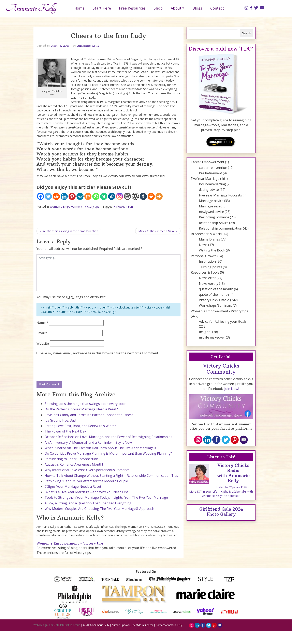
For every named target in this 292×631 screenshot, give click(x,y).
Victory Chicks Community (221, 369)
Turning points (210, 267)
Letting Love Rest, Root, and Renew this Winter (80, 426)
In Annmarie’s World (206, 234)
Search (246, 33)
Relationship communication (220, 228)
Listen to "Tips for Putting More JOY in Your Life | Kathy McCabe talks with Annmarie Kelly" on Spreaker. (221, 491)
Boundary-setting (212, 184)
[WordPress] (135, 196)
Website (42, 343)
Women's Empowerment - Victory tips (74, 206)
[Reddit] (56, 196)
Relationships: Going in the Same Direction (70, 231)
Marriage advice (211, 200)
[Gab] (103, 196)
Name (42, 322)
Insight (204, 332)
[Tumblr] (143, 196)
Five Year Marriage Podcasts (220, 195)
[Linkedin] (64, 196)
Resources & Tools (205, 272)
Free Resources (132, 8)
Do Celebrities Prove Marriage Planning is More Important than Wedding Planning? (108, 453)
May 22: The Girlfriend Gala (156, 231)
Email (41, 333)
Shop (158, 8)
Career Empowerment (207, 162)
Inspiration (207, 261)
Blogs (197, 8)
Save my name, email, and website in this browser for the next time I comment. (99, 353)
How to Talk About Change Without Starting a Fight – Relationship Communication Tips (111, 475)
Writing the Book (212, 250)
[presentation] (67, 368)
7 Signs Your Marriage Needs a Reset (73, 486)
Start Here (102, 8)
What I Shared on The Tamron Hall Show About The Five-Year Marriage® (101, 448)
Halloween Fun (123, 206)
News (203, 245)
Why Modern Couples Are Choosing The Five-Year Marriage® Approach (99, 508)
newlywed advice (211, 211)
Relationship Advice (213, 223)
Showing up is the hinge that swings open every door (85, 403)
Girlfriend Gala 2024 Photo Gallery (221, 511)
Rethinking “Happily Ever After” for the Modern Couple (86, 481)
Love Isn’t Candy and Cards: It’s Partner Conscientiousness (89, 415)
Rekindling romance (214, 217)
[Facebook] (40, 196)
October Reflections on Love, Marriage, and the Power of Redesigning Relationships (108, 437)
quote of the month (214, 294)
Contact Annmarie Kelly (169, 625)
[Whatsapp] (95, 196)
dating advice (209, 189)
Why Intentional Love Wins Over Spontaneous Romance (87, 470)
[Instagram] (119, 196)
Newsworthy (208, 283)
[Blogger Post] (127, 196)
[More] (159, 196)
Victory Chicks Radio (214, 300)
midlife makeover (212, 337)
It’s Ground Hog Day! (60, 420)
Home (79, 8)
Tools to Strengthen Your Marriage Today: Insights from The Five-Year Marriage (106, 497)
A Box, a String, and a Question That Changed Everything (88, 503)
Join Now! (231, 388)
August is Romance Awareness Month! (74, 464)
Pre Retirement (210, 173)
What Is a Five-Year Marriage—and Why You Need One (87, 492)
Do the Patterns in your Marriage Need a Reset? (81, 409)
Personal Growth (204, 256)
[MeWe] (80, 196)
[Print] (151, 196)
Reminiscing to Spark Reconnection (71, 459)
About (176, 8)
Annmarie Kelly (88, 45)
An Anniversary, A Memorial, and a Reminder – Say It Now (88, 442)
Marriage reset (210, 206)
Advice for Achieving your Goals (223, 321)
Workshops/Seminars (215, 305)
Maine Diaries (209, 239)
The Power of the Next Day (65, 431)
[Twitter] (48, 196)
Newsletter (207, 278)
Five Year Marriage (205, 178)
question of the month (216, 289)
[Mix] (87, 196)
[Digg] (111, 196)
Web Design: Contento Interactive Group (56, 625)
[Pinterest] (72, 196)
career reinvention (213, 167)
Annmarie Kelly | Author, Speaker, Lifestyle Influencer (122, 625)
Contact (217, 8)
